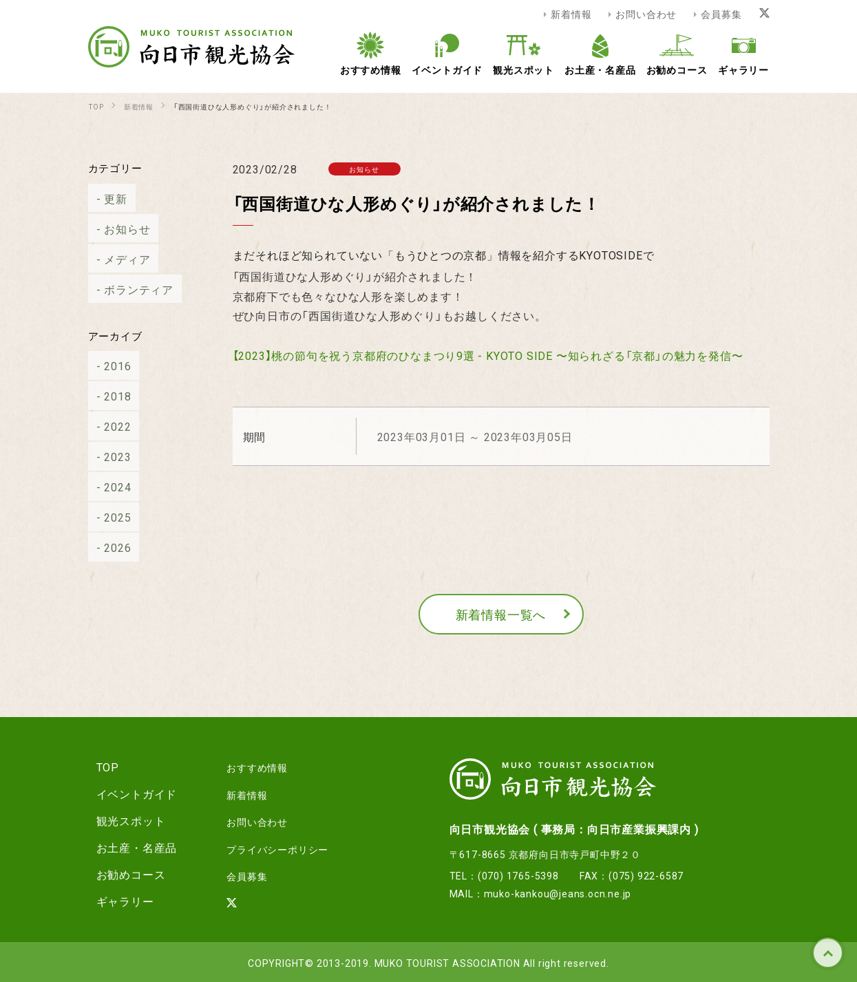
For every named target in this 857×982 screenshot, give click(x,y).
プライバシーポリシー (268, 847)
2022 (109, 426)
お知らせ (119, 228)
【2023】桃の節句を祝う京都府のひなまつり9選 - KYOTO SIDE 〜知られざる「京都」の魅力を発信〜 (488, 355)
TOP (827, 952)
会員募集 (721, 14)
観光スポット (123, 820)
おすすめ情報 (244, 766)
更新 (107, 198)
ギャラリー (117, 901)
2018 (109, 395)
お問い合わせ (646, 14)
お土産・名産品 (128, 847)
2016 (109, 365)
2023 (109, 456)
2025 (109, 517)
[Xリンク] (764, 14)
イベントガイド (128, 793)
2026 (109, 547)
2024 (109, 486)
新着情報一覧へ (501, 614)
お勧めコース (123, 874)
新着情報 (571, 14)
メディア (119, 258)
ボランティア (130, 289)
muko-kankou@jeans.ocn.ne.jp (558, 893)
